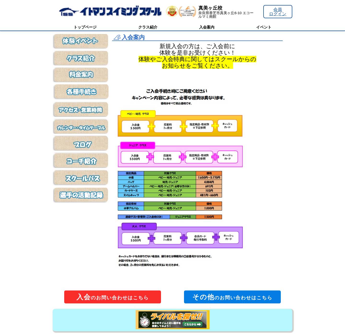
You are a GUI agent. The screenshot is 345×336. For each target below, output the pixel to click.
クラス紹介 (147, 27)
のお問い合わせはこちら (112, 297)
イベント (263, 27)
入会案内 (206, 27)
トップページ (85, 27)
